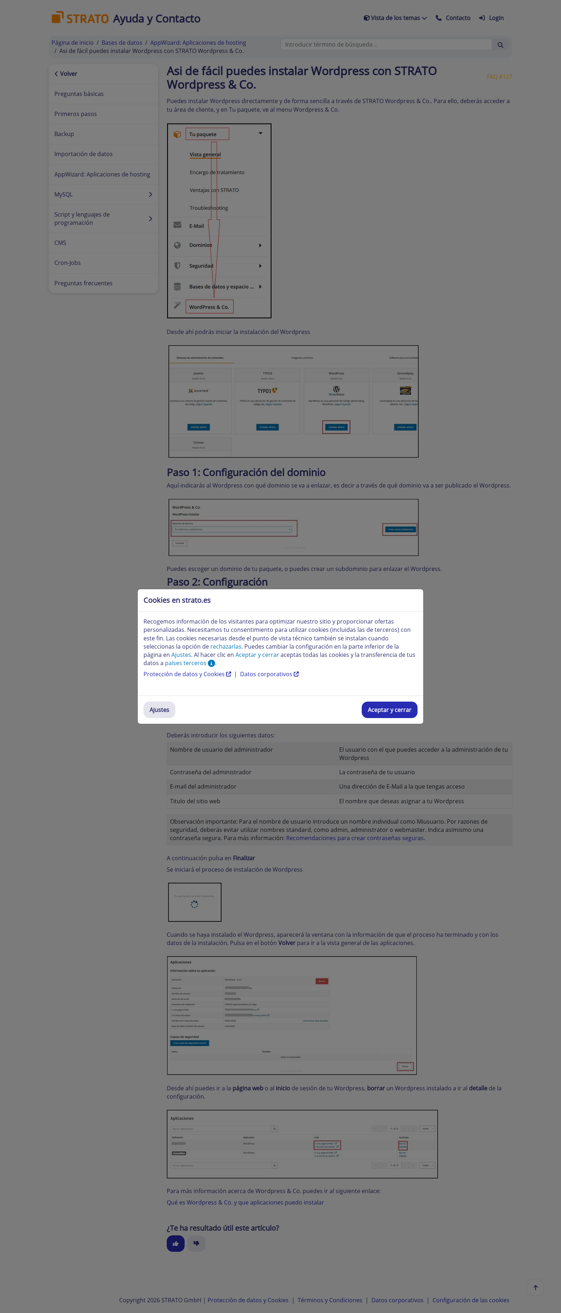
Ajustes (159, 710)
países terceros (190, 663)
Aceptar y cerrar (389, 710)
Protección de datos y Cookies (188, 674)
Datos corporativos (269, 674)
